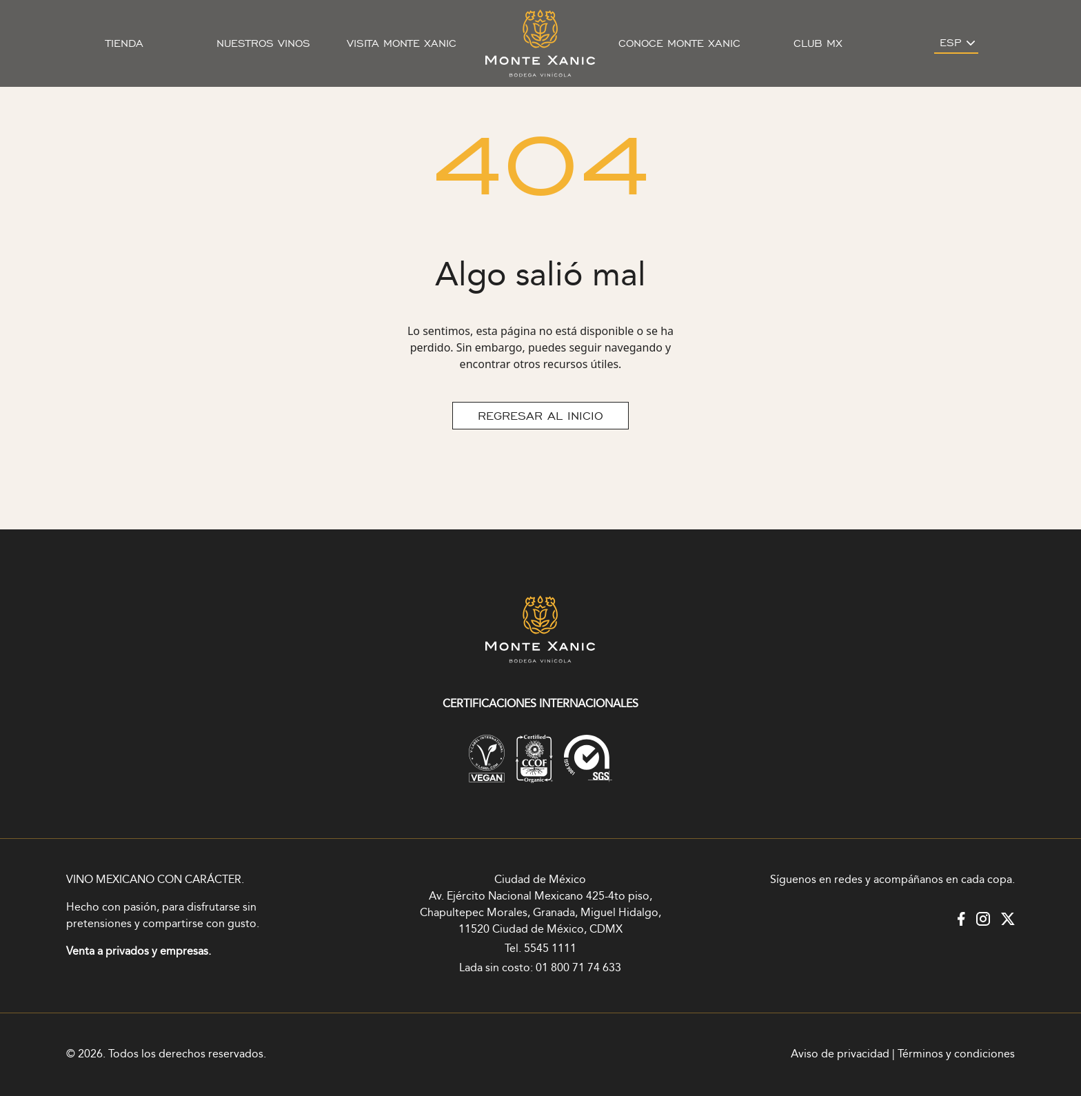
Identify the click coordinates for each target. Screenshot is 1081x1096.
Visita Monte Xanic (401, 43)
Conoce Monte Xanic (679, 43)
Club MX (818, 43)
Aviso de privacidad (840, 1054)
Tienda (124, 43)
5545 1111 (550, 948)
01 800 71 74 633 (578, 968)
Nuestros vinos (263, 43)
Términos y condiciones (956, 1054)
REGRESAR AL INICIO (540, 415)
